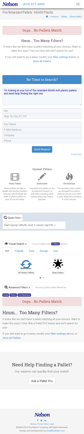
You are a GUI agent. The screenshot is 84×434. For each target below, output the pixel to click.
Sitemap (33, 424)
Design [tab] (44, 251)
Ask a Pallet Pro (42, 381)
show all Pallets (42, 61)
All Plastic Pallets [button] (26, 272)
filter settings (60, 57)
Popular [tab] (19, 251)
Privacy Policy (76, 154)
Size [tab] (31, 251)
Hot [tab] (7, 251)
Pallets (64, 16)
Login (52, 424)
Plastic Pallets (76, 16)
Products (55, 16)
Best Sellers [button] (57, 272)
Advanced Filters (16, 287)
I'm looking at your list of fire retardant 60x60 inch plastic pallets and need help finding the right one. (42, 96)
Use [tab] (55, 251)
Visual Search (14, 243)
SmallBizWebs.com (55, 430)
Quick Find (12, 217)
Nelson (10, 4)
